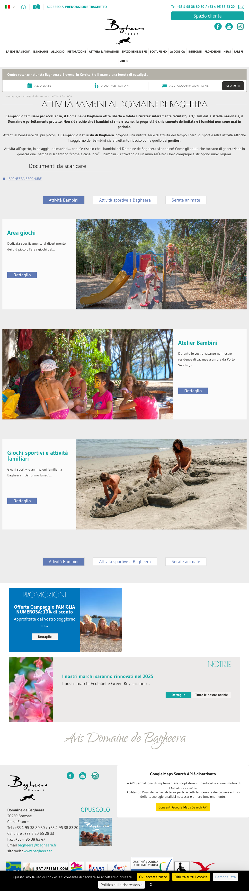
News (227, 51)
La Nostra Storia (18, 51)
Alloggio (57, 51)
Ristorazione (76, 51)
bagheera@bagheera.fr (37, 845)
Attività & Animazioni (104, 51)
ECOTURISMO (158, 51)
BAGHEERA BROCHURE (25, 178)
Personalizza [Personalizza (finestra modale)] (225, 876)
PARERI (238, 51)
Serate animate (186, 200)
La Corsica (177, 51)
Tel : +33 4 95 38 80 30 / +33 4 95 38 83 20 (42, 827)
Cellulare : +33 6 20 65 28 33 (30, 833)
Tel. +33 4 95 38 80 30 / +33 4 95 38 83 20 (203, 6)
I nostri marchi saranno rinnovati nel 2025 (107, 676)
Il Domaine (40, 51)
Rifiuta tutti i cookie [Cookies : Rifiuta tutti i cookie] (191, 876)
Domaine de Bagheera (25, 809)
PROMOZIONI (213, 51)
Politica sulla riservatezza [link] (121, 884)
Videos (124, 61)
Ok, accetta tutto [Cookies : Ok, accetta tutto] (153, 876)
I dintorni (195, 51)
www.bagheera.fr (38, 850)
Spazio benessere (134, 51)
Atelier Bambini (198, 342)
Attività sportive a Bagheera (125, 200)
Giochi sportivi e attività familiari (37, 455)
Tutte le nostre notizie (211, 695)
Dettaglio (22, 275)
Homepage (13, 96)
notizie (219, 664)
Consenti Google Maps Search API (183, 807)
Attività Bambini (62, 96)
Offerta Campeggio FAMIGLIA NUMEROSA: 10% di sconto (44, 609)
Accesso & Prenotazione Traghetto (77, 7)
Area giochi (21, 232)
